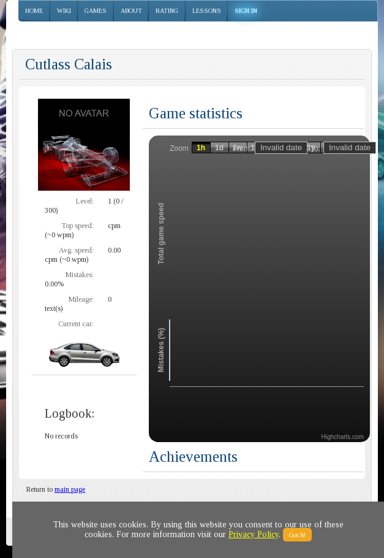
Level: (85, 201)
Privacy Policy (253, 534)
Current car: (76, 323)
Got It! (297, 534)
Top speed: (77, 225)
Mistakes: (80, 274)
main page (70, 489)
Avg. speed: (76, 250)
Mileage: (81, 299)
